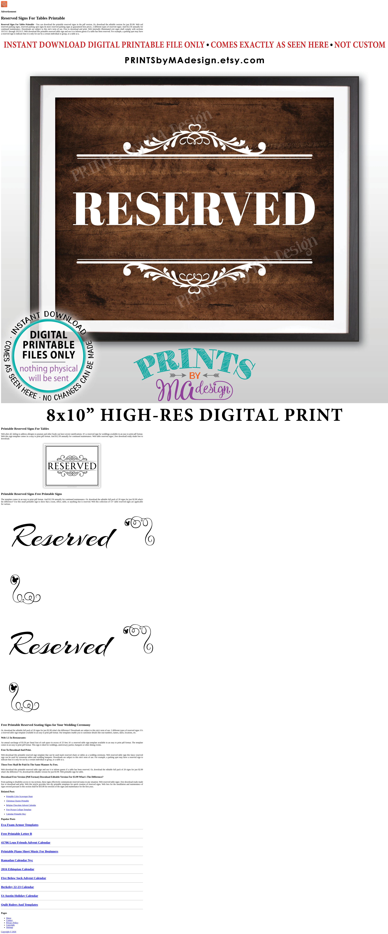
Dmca (8, 918)
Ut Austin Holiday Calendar (19, 895)
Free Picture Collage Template (18, 810)
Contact (9, 920)
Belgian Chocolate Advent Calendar (21, 805)
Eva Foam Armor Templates (19, 824)
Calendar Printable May (16, 814)
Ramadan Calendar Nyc (17, 860)
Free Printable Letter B (16, 833)
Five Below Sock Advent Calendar (23, 878)
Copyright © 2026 (8, 932)
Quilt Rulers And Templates (19, 904)
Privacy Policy (12, 923)
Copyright (10, 925)
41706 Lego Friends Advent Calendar (25, 842)
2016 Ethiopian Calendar (17, 869)
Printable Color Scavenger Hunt (19, 796)
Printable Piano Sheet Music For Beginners (29, 851)
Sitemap (9, 927)
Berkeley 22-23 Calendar (17, 887)
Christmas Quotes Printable (17, 801)
